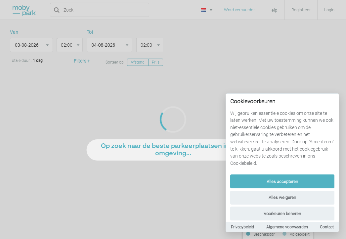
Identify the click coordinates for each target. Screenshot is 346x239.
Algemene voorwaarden (287, 227)
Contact (327, 227)
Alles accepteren (282, 181)
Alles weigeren (282, 197)
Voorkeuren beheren (282, 213)
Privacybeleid (242, 227)
